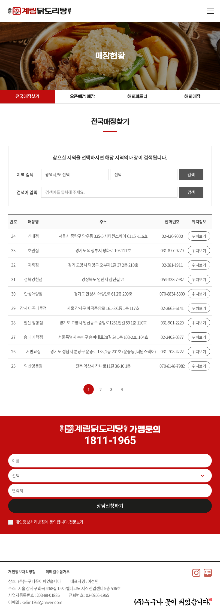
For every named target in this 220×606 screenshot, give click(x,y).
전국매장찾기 (27, 96)
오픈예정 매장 (82, 96)
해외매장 (192, 96)
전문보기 (76, 522)
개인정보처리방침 (24, 571)
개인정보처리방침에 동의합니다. (42, 522)
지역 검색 (25, 174)
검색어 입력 (27, 192)
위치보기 (199, 236)
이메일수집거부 (64, 571)
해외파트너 (137, 96)
